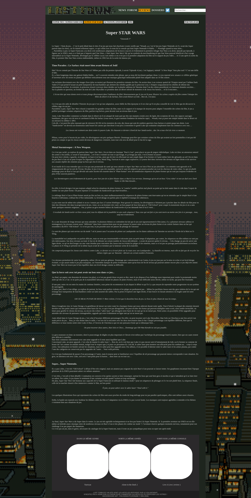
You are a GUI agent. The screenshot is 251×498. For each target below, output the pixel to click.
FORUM (132, 10)
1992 (130, 22)
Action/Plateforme (115, 22)
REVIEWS (144, 10)
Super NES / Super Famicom (67, 22)
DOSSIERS (158, 10)
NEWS (122, 10)
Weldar (191, 22)
